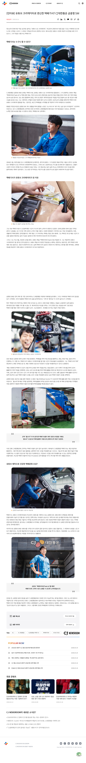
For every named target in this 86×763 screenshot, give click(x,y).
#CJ (13, 632)
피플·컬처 (8, 19)
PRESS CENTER (36, 3)
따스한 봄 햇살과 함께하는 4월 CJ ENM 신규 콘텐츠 (24, 724)
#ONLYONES (56, 632)
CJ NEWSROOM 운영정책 (22, 743)
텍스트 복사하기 (69, 616)
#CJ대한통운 (21, 632)
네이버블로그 (72, 743)
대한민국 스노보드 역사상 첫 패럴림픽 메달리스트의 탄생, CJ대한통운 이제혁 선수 (33, 721)
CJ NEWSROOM (5, 3)
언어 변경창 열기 (82, 3)
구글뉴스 (76, 743)
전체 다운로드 (69, 624)
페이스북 (64, 743)
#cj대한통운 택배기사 (34, 632)
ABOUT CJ (60, 3)
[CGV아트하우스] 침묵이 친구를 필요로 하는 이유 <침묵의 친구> (27, 717)
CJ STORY (49, 3)
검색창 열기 (79, 3)
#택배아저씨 (46, 632)
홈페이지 (80, 743)
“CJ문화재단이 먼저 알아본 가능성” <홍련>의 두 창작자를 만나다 (28, 727)
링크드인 (68, 743)
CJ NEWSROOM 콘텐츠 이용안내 (24, 746)
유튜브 (60, 743)
